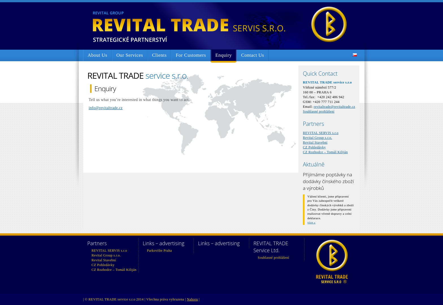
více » (311, 222)
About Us (97, 55)
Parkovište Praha (159, 251)
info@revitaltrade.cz (106, 108)
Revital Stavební (315, 142)
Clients (159, 55)
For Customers (191, 55)
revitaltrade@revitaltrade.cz (334, 107)
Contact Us (252, 55)
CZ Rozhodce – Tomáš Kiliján (325, 152)
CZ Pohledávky (314, 147)
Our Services (129, 55)
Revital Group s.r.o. (317, 138)
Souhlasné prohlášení (319, 111)
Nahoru (192, 299)
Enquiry (223, 55)
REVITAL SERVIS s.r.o (320, 133)
